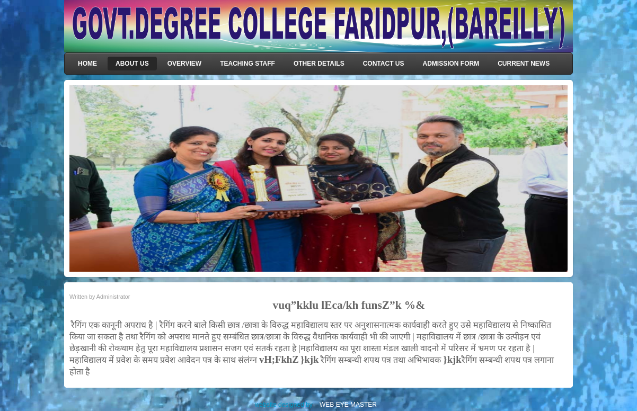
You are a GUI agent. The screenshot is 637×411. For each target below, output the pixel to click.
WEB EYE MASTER (348, 404)
